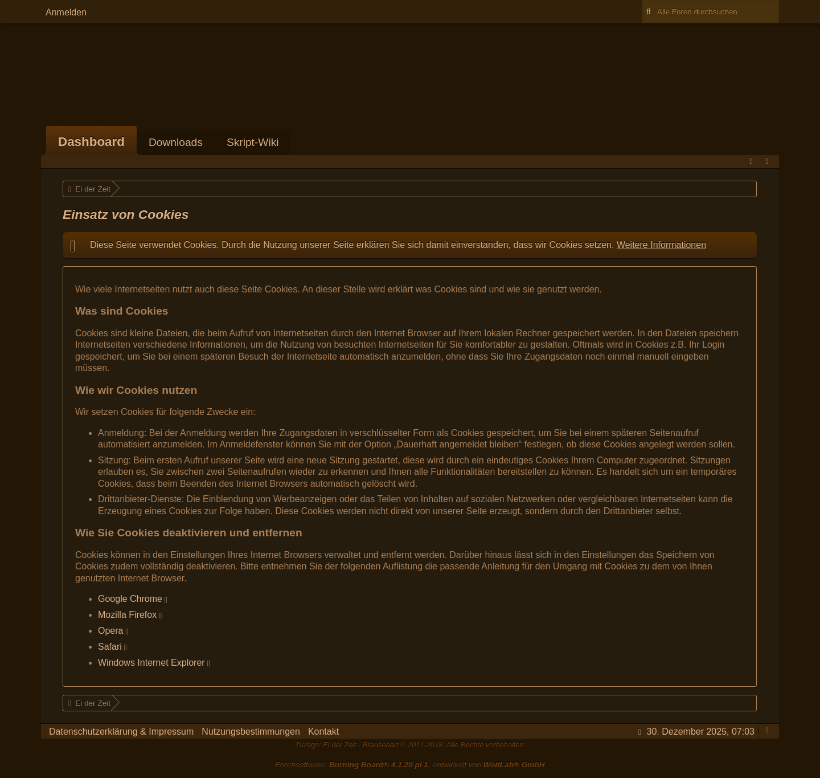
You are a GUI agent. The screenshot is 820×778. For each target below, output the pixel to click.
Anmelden (66, 12)
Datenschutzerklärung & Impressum (121, 731)
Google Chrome (130, 599)
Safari (110, 646)
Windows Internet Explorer (151, 662)
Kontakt (323, 731)
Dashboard (91, 142)
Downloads (176, 142)
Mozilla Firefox (127, 615)
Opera (110, 631)
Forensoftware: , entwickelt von (409, 764)
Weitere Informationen (661, 245)
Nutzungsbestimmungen (251, 731)
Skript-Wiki (253, 142)
